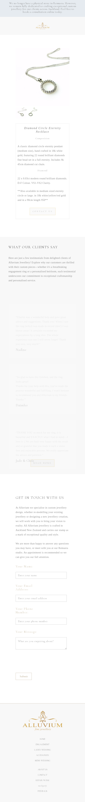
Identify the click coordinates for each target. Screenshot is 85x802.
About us (43, 769)
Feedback (42, 791)
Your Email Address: (24, 587)
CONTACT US (43, 211)
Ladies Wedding (42, 750)
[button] (2, 24)
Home (42, 739)
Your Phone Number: (24, 610)
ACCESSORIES (42, 755)
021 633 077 (42, 785)
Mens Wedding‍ (42, 760)
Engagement (42, 744)
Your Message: (26, 632)
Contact (42, 775)
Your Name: (24, 566)
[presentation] (43, 660)
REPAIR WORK (42, 780)
